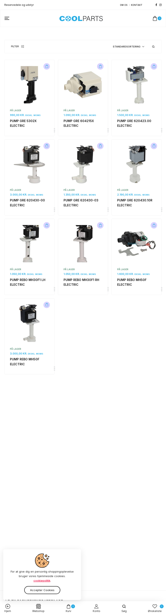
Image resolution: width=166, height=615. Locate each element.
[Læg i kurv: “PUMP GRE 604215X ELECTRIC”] (100, 66)
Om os (123, 5)
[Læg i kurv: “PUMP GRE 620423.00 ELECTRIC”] (154, 66)
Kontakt (136, 5)
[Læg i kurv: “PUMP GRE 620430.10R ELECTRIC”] (154, 146)
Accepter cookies (42, 593)
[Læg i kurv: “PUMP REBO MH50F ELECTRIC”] (154, 225)
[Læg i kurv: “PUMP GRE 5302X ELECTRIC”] (46, 66)
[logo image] (81, 18)
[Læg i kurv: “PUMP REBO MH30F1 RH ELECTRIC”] (100, 225)
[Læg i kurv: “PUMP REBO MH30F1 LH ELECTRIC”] (46, 225)
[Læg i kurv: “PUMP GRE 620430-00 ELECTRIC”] (46, 146)
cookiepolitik (42, 584)
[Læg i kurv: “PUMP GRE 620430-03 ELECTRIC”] (100, 146)
